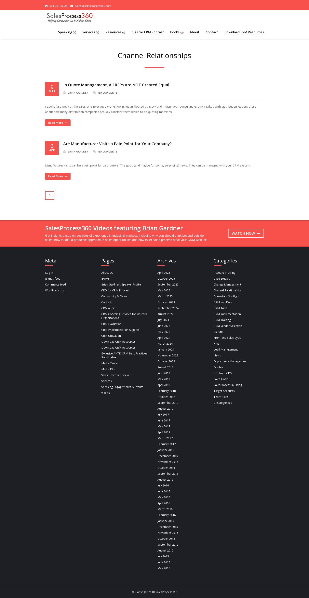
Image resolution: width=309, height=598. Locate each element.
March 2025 (165, 296)
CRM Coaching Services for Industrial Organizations (124, 316)
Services (90, 32)
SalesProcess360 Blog (228, 385)
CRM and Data (223, 302)
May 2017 (163, 426)
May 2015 (163, 568)
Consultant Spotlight (226, 296)
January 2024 (165, 349)
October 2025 (166, 278)
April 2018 (163, 385)
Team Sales (221, 397)
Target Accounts (224, 391)
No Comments (105, 92)
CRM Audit (108, 308)
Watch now (246, 233)
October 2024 (166, 302)
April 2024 (163, 337)
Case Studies (222, 278)
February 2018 (166, 391)
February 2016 (166, 515)
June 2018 (163, 373)
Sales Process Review (115, 375)
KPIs (216, 343)
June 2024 (163, 326)
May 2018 (163, 379)
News (217, 355)
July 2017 (163, 414)
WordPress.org (54, 290)
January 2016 (165, 521)
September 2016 (168, 473)
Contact (212, 32)
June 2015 (163, 562)
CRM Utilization (111, 336)
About (194, 32)
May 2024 (163, 332)
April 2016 (163, 503)
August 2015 (165, 550)
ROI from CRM (223, 373)
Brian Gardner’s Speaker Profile (121, 284)
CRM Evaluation (111, 324)
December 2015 (167, 527)
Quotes (218, 367)
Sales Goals (221, 379)
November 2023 (167, 355)
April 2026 (163, 272)
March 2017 (165, 438)
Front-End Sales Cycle (227, 337)
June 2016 (163, 491)
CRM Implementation (227, 314)
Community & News (114, 296)
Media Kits (108, 369)
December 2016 (167, 456)
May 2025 (163, 290)
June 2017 (163, 420)
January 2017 (165, 450)
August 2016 (165, 479)
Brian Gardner (75, 92)
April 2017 (163, 432)
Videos (105, 393)
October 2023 (166, 361)
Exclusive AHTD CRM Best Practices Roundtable (124, 355)
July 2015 (163, 556)
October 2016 (166, 468)
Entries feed (52, 278)
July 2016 (163, 485)
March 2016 (165, 509)
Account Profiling (224, 272)
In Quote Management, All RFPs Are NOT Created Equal (116, 84)
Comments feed (55, 284)
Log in (49, 272)
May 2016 (163, 497)
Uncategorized (223, 403)
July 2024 (163, 320)
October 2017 (166, 397)
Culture (218, 332)
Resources (115, 32)
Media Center (109, 363)
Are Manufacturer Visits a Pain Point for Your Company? (117, 143)
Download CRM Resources (244, 32)
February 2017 (166, 444)
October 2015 (166, 538)
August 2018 (165, 367)
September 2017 (168, 403)
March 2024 (165, 343)
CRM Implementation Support (120, 330)
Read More (58, 123)
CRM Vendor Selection (228, 326)
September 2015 (168, 544)
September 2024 (168, 308)
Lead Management (226, 349)
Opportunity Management (230, 361)
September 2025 (168, 284)
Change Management (227, 284)
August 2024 (165, 314)
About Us (107, 272)
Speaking (67, 32)
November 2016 (167, 462)
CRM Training (222, 320)
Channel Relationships (228, 290)
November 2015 (167, 533)
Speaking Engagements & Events (122, 387)
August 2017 (165, 408)
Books (176, 32)
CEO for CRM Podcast (148, 32)
